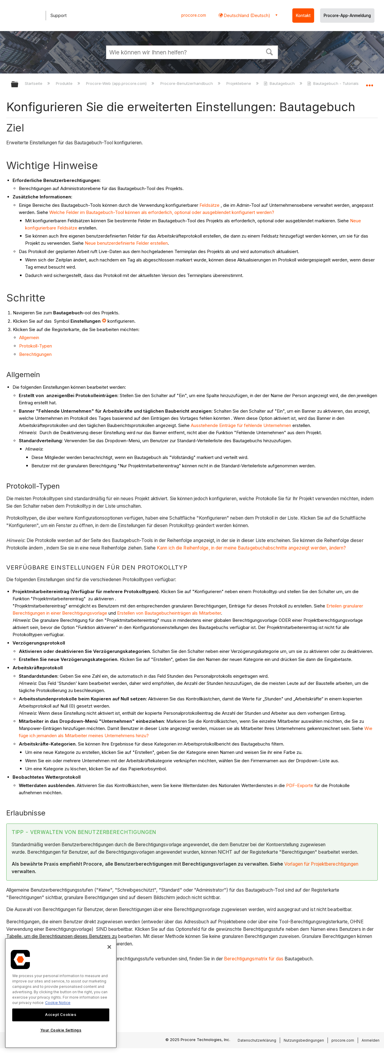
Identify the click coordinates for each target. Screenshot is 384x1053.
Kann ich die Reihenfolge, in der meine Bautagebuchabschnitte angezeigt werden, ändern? (251, 548)
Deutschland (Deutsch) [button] (246, 15)
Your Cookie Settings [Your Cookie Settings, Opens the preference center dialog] (61, 1030)
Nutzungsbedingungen (304, 1040)
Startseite (34, 83)
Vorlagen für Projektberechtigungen (321, 864)
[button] (269, 51)
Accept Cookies (60, 1014)
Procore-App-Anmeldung (347, 15)
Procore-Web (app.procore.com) (117, 83)
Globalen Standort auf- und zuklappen (369, 82)
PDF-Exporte (299, 785)
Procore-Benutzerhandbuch (187, 83)
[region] (61, 993)
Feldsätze (209, 205)
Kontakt (303, 15)
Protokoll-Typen (35, 346)
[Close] (109, 946)
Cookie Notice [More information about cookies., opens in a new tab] (57, 1002)
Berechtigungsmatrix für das (253, 959)
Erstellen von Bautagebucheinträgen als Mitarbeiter (169, 613)
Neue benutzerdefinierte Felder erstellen (126, 243)
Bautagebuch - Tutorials (333, 83)
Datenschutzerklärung (257, 1040)
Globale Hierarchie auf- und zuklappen (18, 84)
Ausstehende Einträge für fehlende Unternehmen (241, 425)
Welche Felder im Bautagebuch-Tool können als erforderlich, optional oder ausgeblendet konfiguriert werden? (161, 212)
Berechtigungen (35, 354)
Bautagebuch (280, 83)
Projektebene (239, 83)
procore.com (193, 15)
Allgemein (29, 337)
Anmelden (371, 1040)
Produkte (65, 83)
